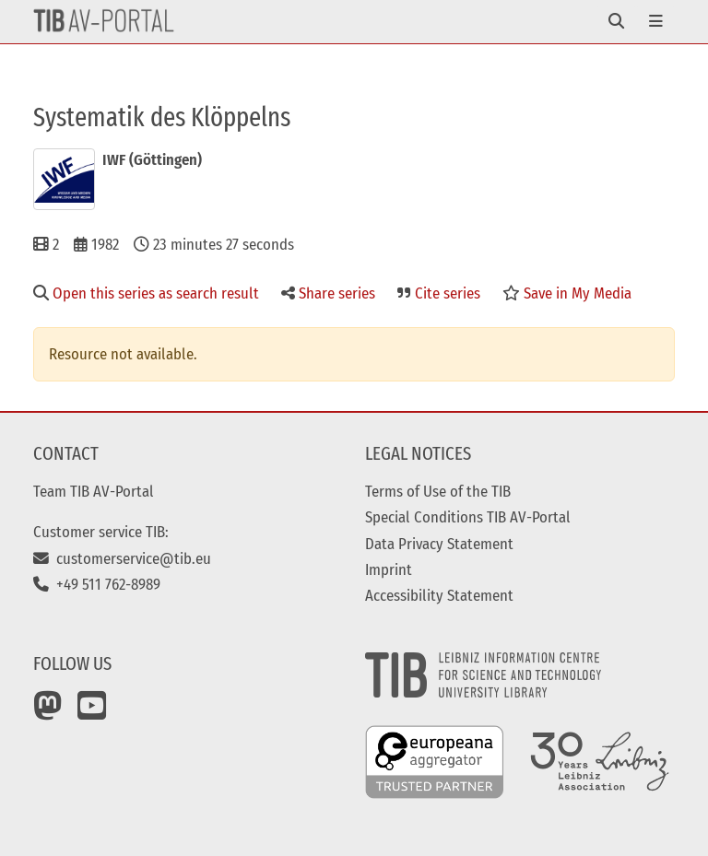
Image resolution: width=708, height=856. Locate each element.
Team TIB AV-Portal (93, 491)
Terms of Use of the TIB (438, 491)
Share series (328, 293)
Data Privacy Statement (439, 543)
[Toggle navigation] (616, 22)
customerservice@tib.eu (122, 558)
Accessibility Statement (439, 595)
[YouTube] (92, 712)
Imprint (388, 569)
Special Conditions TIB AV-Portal (468, 517)
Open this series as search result (146, 293)
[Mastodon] (48, 712)
